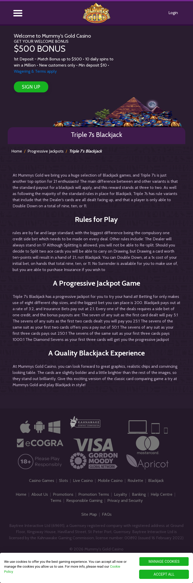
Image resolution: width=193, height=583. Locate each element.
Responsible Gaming (84, 500)
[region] (96, 568)
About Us (39, 494)
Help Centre (161, 494)
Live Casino (83, 480)
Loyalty (120, 494)
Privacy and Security (125, 500)
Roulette (135, 480)
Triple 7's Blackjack (85, 151)
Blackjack (156, 480)
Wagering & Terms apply (35, 71)
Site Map (89, 514)
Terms (55, 500)
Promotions (63, 494)
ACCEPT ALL (163, 574)
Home (16, 151)
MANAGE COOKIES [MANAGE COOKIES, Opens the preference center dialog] (164, 561)
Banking (139, 494)
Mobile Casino (110, 480)
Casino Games (41, 480)
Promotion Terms (93, 494)
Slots (63, 480)
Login (173, 12)
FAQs (107, 514)
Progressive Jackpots (45, 151)
